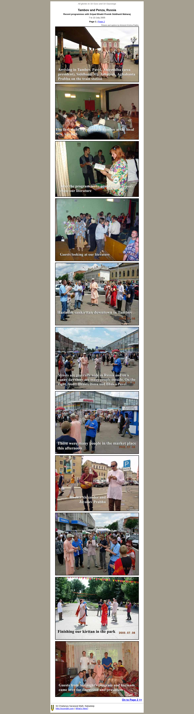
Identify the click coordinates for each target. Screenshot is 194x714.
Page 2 (101, 21)
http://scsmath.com (65, 708)
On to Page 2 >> (132, 699)
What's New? (82, 708)
